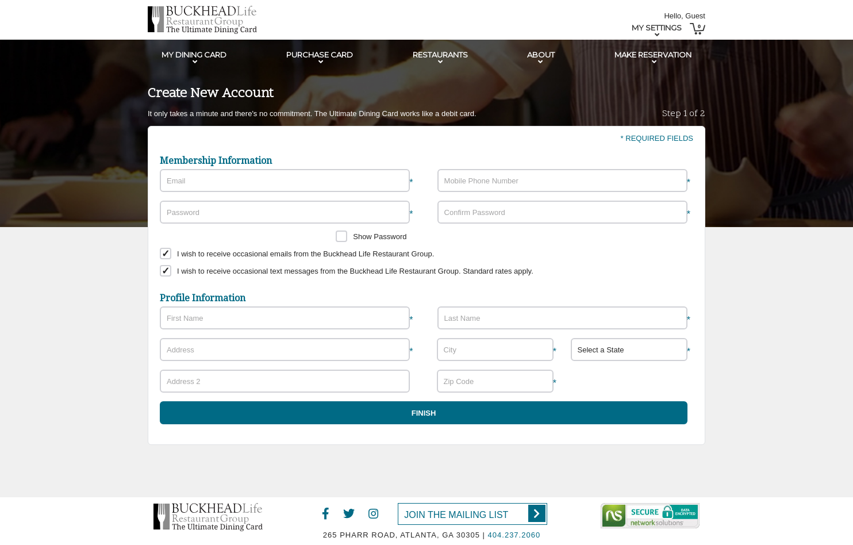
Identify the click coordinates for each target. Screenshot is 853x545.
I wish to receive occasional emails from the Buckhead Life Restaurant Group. (305, 254)
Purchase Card (319, 54)
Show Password (379, 236)
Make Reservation (652, 54)
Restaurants (440, 54)
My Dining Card (194, 54)
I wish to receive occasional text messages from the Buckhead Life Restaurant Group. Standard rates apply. (355, 271)
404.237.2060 (514, 535)
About (541, 54)
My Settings (657, 27)
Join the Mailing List (474, 513)
